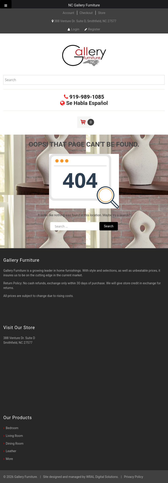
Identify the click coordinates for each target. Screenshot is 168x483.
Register (92, 29)
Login (73, 29)
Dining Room (15, 443)
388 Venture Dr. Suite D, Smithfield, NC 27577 (84, 21)
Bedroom (12, 428)
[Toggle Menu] (6, 4)
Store (101, 13)
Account (68, 13)
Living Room (14, 436)
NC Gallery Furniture (84, 5)
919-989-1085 (84, 97)
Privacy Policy (133, 477)
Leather (11, 451)
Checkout (86, 13)
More (9, 459)
